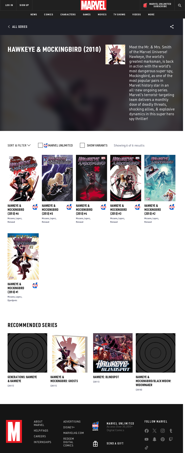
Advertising (72, 394)
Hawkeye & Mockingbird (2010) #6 (16, 182)
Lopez (19, 190)
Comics (48, 14)
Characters (68, 14)
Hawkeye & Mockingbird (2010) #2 (152, 182)
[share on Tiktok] (147, 421)
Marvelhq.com (73, 405)
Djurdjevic (12, 272)
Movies (102, 14)
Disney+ (69, 399)
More (151, 14)
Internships (42, 414)
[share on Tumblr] (171, 404)
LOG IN (9, 5)
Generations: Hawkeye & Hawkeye (22, 352)
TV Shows (119, 14)
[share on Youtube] (147, 413)
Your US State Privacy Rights (65, 440)
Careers (40, 409)
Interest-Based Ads (81, 445)
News (34, 14)
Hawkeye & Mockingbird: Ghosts (64, 352)
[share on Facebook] (147, 404)
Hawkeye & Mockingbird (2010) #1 (16, 261)
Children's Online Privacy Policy (127, 440)
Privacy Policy (39, 440)
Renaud (11, 194)
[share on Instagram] (163, 404)
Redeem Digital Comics (68, 415)
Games (87, 14)
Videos (136, 14)
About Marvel (39, 395)
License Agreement (158, 440)
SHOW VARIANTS (97, 118)
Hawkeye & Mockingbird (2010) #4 (84, 182)
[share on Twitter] (154, 404)
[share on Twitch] (171, 413)
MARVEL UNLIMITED (60, 118)
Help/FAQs (41, 403)
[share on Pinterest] (163, 413)
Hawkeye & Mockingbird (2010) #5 (50, 182)
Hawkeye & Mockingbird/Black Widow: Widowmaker (153, 354)
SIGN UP (24, 5)
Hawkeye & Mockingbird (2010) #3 (118, 182)
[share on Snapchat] (154, 413)
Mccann (11, 190)
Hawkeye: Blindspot (106, 350)
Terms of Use (21, 440)
